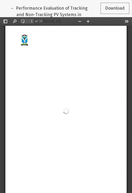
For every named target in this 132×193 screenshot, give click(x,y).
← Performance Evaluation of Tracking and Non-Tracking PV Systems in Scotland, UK (49, 14)
